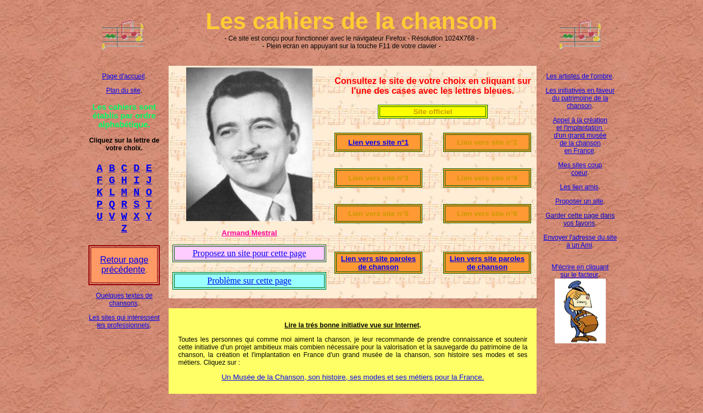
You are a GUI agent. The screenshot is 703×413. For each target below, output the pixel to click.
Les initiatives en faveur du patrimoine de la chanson (580, 98)
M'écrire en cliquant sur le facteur (580, 271)
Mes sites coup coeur (580, 169)
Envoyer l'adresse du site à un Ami (580, 241)
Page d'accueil (123, 76)
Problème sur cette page (249, 280)
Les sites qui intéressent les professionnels (124, 331)
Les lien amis (579, 187)
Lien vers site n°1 (378, 142)
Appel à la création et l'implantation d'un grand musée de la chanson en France (580, 135)
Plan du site (123, 90)
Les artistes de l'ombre (579, 76)
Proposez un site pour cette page (249, 253)
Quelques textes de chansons (124, 309)
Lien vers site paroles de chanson (378, 262)
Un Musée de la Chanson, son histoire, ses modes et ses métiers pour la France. (352, 377)
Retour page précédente (124, 274)
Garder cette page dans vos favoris (580, 219)
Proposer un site (579, 201)
